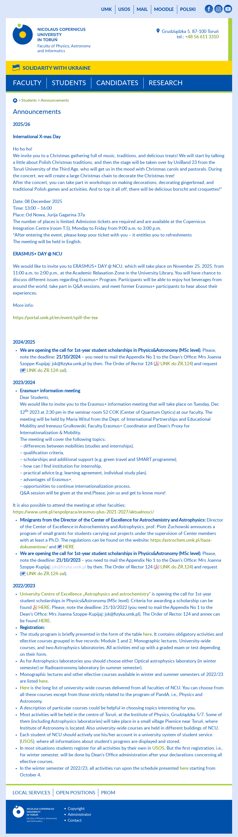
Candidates (117, 83)
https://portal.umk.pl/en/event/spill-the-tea (55, 317)
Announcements (55, 100)
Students (69, 83)
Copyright (76, 809)
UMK (106, 9)
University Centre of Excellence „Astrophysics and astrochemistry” (85, 594)
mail (142, 9)
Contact (74, 820)
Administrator (79, 815)
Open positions (75, 792)
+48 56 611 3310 (202, 37)
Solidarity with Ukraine (56, 68)
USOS (124, 9)
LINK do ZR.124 (176, 364)
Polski (188, 9)
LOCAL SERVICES (31, 792)
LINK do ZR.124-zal (46, 370)
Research (166, 83)
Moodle (164, 9)
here (147, 634)
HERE (68, 547)
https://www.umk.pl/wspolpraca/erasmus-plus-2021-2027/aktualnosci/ (83, 512)
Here (24, 688)
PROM (108, 792)
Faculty (27, 83)
